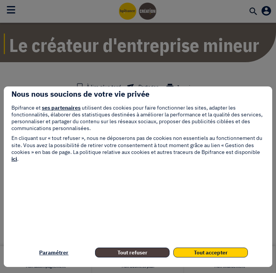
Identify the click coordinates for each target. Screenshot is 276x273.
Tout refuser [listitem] (132, 252)
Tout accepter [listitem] (211, 252)
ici (14, 158)
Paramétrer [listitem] (53, 252)
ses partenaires (61, 107)
